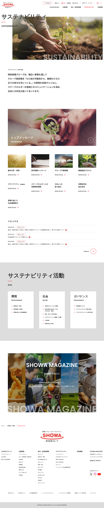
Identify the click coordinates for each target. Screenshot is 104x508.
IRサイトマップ (41, 483)
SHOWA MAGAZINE (96, 451)
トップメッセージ (23, 454)
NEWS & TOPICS (95, 460)
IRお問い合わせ (41, 475)
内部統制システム (80, 306)
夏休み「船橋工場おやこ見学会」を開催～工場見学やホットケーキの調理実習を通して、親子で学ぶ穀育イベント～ (37, 230)
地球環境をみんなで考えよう (96, 454)
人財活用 (47, 320)
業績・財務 (40, 464)
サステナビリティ (89, 7)
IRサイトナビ (41, 472)
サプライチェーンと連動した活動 (53, 317)
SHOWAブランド (6, 451)
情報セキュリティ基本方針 (80, 493)
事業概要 (21, 464)
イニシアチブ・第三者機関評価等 (63, 467)
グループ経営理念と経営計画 (25, 456)
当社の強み (3, 456)
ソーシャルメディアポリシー (47, 493)
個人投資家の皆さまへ (43, 459)
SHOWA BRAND (54, 7)
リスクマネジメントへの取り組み (84, 312)
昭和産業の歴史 (22, 467)
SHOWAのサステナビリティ (62, 456)
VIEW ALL (86, 251)
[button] (100, 3)
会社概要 (21, 459)
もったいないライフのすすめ (96, 456)
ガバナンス (58, 464)
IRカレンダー (41, 462)
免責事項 (40, 480)
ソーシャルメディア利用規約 (64, 493)
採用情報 (69, 3)
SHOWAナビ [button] (48, 3)
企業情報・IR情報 (11, 425)
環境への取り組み (59, 459)
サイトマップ (93, 493)
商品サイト (57, 3)
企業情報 (65, 7)
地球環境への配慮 (18, 309)
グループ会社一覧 (22, 472)
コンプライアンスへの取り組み (84, 309)
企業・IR (63, 3)
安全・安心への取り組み (51, 314)
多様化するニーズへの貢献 (51, 306)
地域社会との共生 (49, 323)
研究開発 (21, 475)
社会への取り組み (59, 462)
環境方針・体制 (17, 306)
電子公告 (40, 477)
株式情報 (40, 470)
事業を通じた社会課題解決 (20, 312)
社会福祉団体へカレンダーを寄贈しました (19, 237)
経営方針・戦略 (41, 456)
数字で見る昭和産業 (5, 459)
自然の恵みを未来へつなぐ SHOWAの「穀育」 (51, 310)
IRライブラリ (41, 467)
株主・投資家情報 (76, 7)
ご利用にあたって (21, 493)
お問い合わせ (75, 3)
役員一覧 (21, 462)
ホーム (2, 425)
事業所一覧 (21, 470)
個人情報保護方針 (33, 493)
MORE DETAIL (12, 175)
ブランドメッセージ (5, 454)
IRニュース (40, 454)
